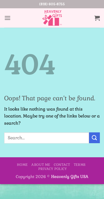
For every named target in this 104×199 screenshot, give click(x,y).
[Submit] (94, 137)
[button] (7, 18)
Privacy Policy (52, 169)
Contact (62, 165)
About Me (40, 165)
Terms (80, 165)
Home (22, 165)
